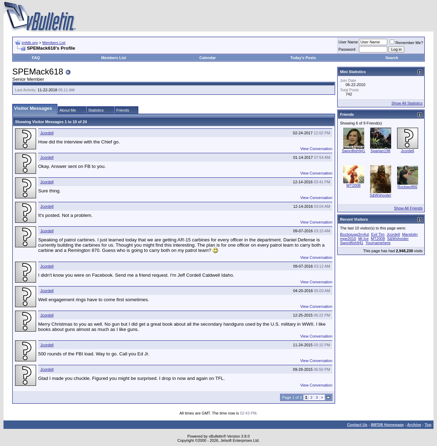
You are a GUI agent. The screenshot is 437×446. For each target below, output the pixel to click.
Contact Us (357, 425)
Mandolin (410, 234)
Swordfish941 (353, 151)
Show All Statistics (407, 103)
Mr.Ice (363, 238)
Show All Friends (408, 208)
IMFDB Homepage (387, 425)
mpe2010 (348, 238)
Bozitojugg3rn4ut (354, 234)
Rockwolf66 (407, 187)
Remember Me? (406, 43)
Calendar (207, 58)
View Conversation (316, 149)
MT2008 (353, 185)
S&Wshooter (380, 195)
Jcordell (47, 133)
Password (347, 49)
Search (392, 58)
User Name (348, 42)
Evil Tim (378, 234)
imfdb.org (30, 43)
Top (428, 425)
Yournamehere (378, 243)
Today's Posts (303, 58)
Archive (414, 425)
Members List (53, 43)
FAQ (36, 58)
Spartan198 (380, 151)
